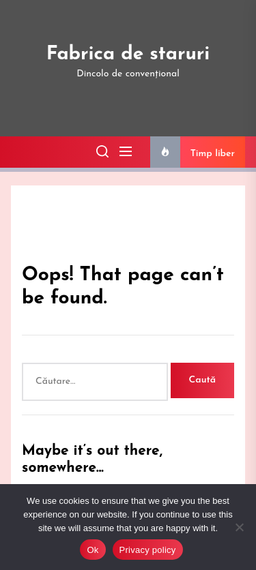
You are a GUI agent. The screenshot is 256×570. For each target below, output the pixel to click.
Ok (92, 550)
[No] (239, 527)
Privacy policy (147, 550)
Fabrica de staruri (128, 54)
